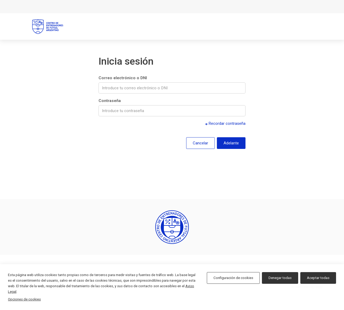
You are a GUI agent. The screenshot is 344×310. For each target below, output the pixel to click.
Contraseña (110, 100)
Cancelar (200, 143)
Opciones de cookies (24, 299)
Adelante (231, 143)
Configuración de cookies (233, 278)
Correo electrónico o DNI (123, 78)
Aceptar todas (318, 278)
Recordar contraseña (225, 123)
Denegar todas (280, 278)
